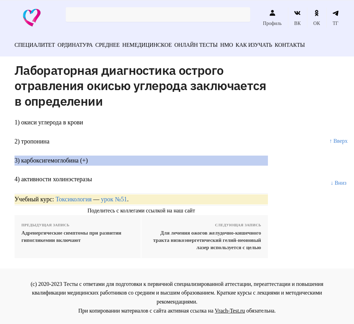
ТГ (335, 17)
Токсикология (74, 196)
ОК (316, 17)
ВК (297, 17)
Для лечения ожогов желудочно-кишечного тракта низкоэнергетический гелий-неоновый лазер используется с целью (207, 238)
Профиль (272, 17)
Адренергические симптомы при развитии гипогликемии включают (71, 234)
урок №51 (114, 196)
